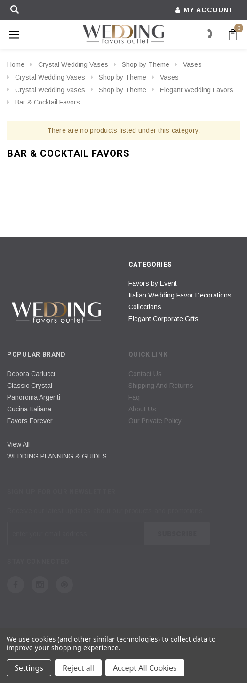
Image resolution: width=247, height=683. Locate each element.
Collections (144, 307)
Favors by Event (152, 283)
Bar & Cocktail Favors (47, 102)
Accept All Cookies (145, 668)
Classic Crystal (29, 385)
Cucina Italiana (29, 409)
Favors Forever (30, 421)
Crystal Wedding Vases (73, 64)
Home (15, 64)
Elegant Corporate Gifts (163, 318)
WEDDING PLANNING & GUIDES (57, 456)
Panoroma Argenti (33, 397)
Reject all (78, 668)
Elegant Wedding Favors (196, 90)
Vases (192, 64)
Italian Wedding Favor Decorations (179, 295)
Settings (29, 668)
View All (18, 444)
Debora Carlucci (31, 374)
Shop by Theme (145, 64)
